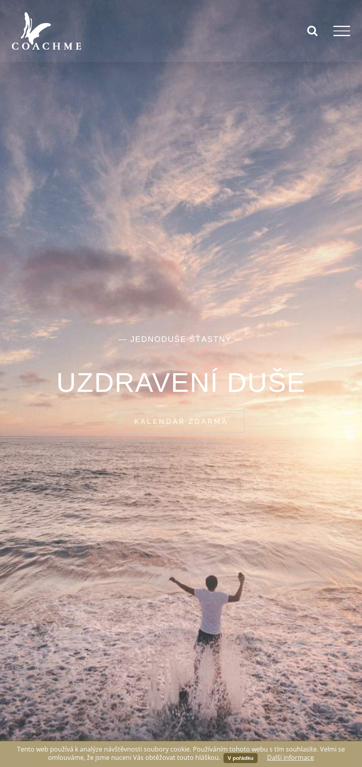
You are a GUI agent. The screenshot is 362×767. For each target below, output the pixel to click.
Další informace (290, 757)
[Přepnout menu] (341, 31)
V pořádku (240, 758)
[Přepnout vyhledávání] (312, 30)
